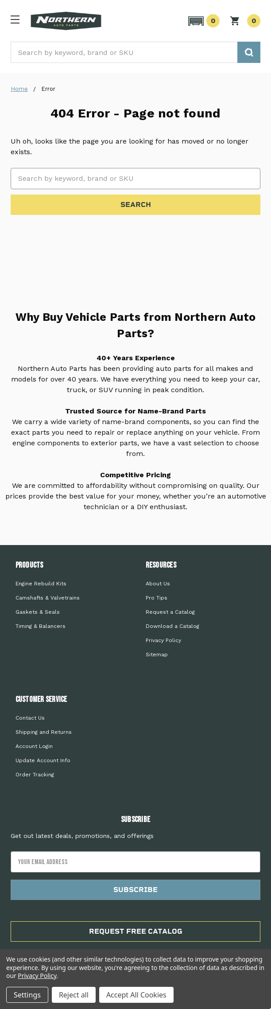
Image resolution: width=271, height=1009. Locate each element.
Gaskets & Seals (37, 612)
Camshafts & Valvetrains (47, 598)
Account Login (34, 746)
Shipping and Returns (43, 732)
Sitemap (157, 654)
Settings (27, 995)
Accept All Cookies (136, 995)
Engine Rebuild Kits (40, 583)
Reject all (74, 995)
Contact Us (30, 718)
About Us (158, 583)
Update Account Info (42, 760)
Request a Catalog (170, 612)
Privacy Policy (163, 640)
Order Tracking (34, 774)
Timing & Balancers (40, 626)
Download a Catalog (172, 626)
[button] (202, 20)
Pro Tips (156, 598)
